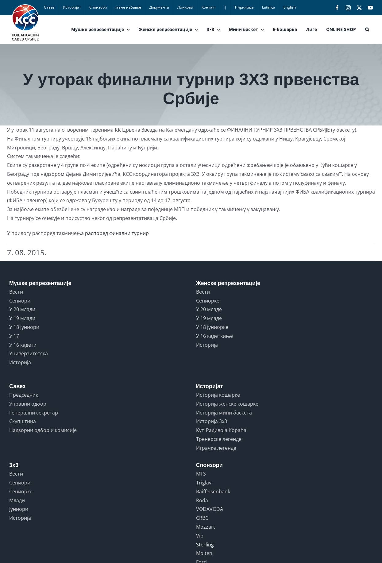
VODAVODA (209, 509)
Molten (204, 553)
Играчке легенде (216, 448)
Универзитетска (28, 353)
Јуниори (18, 509)
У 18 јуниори (24, 327)
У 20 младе (209, 309)
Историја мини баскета (224, 412)
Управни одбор (27, 403)
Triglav (203, 482)
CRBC (202, 518)
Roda (202, 500)
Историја (20, 362)
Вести (16, 291)
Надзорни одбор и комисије (43, 430)
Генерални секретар (33, 412)
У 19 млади (22, 318)
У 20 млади (22, 309)
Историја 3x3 (211, 421)
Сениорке (207, 300)
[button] (367, 29)
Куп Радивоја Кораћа (221, 430)
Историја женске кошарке (227, 403)
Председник (23, 394)
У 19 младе (209, 318)
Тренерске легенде (218, 439)
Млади (17, 500)
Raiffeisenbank (213, 491)
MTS (201, 473)
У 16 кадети (23, 344)
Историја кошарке (218, 394)
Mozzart (205, 526)
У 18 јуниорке (212, 327)
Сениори (19, 300)
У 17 (14, 336)
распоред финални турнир (117, 233)
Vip (199, 535)
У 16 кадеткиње (214, 336)
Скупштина (22, 421)
